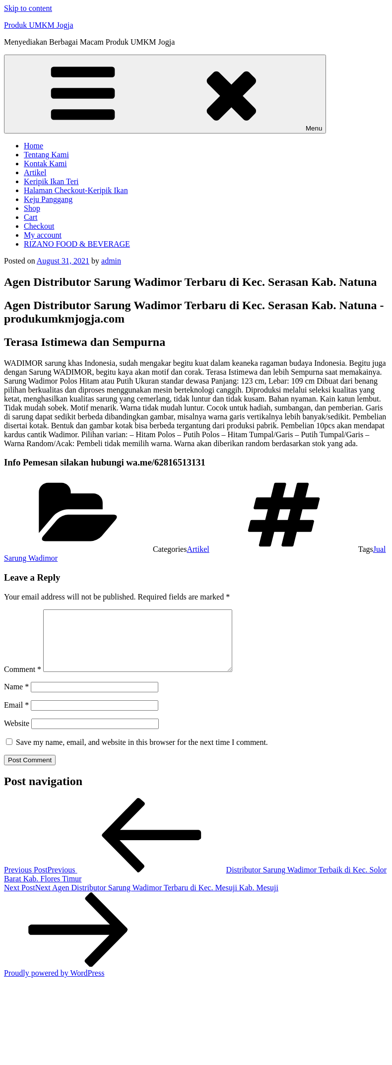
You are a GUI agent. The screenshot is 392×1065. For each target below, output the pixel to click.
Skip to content (28, 8)
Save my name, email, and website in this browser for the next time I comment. (142, 754)
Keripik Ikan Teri (51, 181)
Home (33, 145)
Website (16, 735)
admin (111, 261)
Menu (165, 94)
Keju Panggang (48, 199)
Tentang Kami (46, 154)
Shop (32, 208)
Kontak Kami (45, 163)
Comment (22, 681)
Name (16, 698)
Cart (31, 217)
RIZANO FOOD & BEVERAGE (77, 244)
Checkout (39, 226)
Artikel (35, 172)
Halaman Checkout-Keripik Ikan (76, 190)
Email (16, 717)
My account (43, 235)
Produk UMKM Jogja (38, 25)
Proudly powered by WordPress (54, 985)
